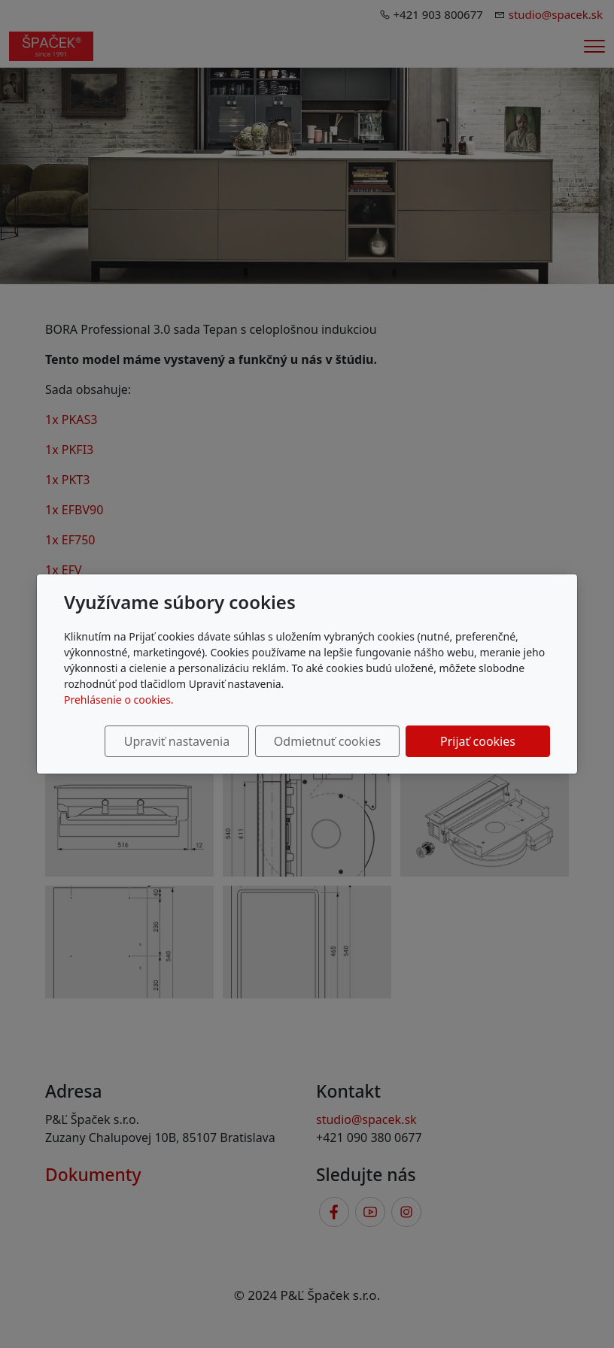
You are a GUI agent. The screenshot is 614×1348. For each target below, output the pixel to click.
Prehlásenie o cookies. (119, 699)
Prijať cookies (477, 741)
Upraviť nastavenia (176, 741)
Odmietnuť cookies (327, 741)
